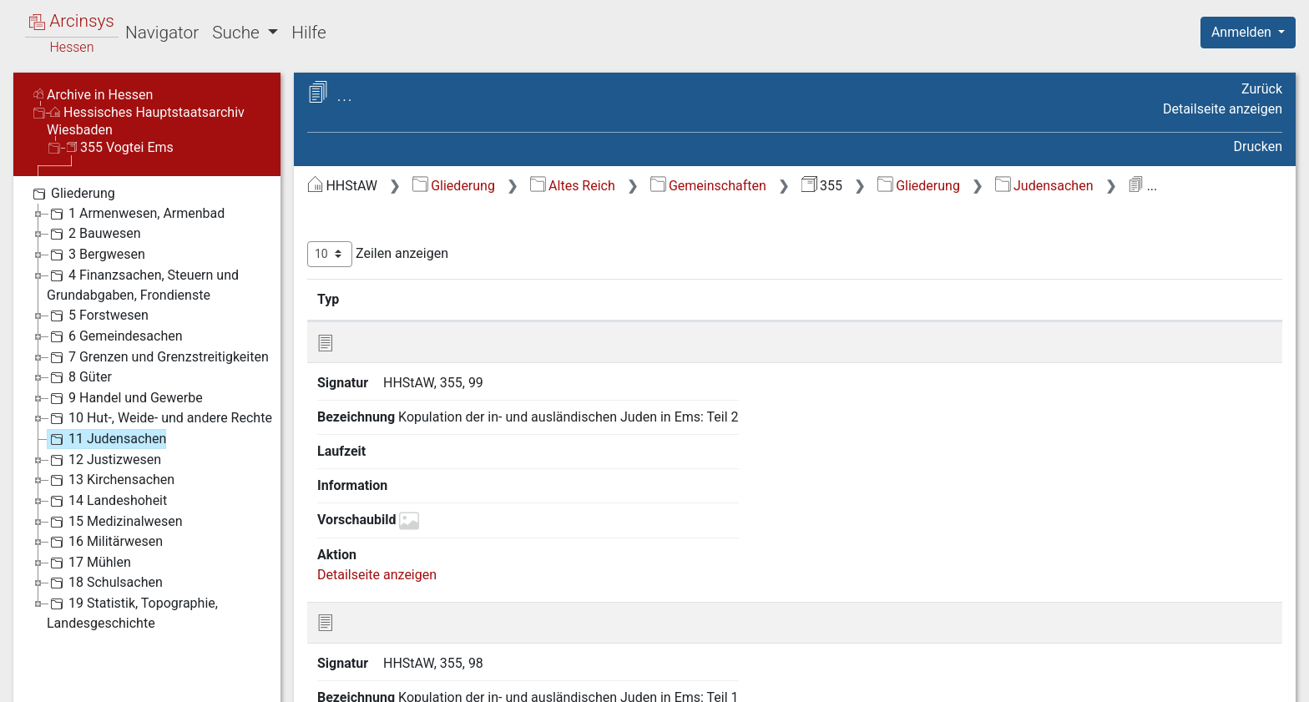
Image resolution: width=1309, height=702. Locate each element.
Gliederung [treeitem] (72, 194)
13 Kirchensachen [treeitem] (110, 480)
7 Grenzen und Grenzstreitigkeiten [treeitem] (158, 357)
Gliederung (453, 186)
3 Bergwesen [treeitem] (96, 255)
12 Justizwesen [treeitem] (104, 460)
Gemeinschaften (708, 186)
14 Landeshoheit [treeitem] (107, 501)
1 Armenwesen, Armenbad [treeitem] (136, 214)
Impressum (1253, 679)
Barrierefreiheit (1130, 679)
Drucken (1258, 146)
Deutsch (100, 667)
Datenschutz (1003, 679)
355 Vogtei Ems (120, 147)
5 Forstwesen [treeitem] (98, 316)
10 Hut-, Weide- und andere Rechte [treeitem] (159, 418)
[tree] (146, 408)
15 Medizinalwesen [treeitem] (115, 522)
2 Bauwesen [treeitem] (94, 234)
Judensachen (1044, 186)
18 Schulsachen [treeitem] (105, 583)
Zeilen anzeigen (377, 254)
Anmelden (1243, 32)
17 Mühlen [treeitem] (89, 563)
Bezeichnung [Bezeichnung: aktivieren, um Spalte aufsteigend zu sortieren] (538, 298)
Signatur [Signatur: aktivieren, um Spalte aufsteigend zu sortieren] (405, 298)
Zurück (1261, 89)
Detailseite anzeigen (1222, 109)
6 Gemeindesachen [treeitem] (115, 336)
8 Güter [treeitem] (79, 377)
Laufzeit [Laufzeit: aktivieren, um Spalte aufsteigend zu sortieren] (871, 298)
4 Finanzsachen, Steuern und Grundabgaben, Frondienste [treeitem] (143, 284)
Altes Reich (572, 186)
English (38, 667)
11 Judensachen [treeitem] (106, 439)
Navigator (162, 33)
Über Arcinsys (878, 679)
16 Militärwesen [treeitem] (105, 542)
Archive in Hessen (93, 95)
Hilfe (308, 33)
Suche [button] (238, 33)
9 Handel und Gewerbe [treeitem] (125, 398)
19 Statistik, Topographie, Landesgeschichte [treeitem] (132, 612)
